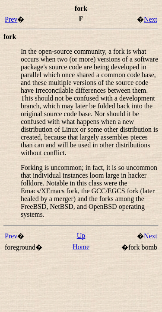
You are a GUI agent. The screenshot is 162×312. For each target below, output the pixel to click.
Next (150, 19)
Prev (11, 19)
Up (81, 235)
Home (81, 246)
